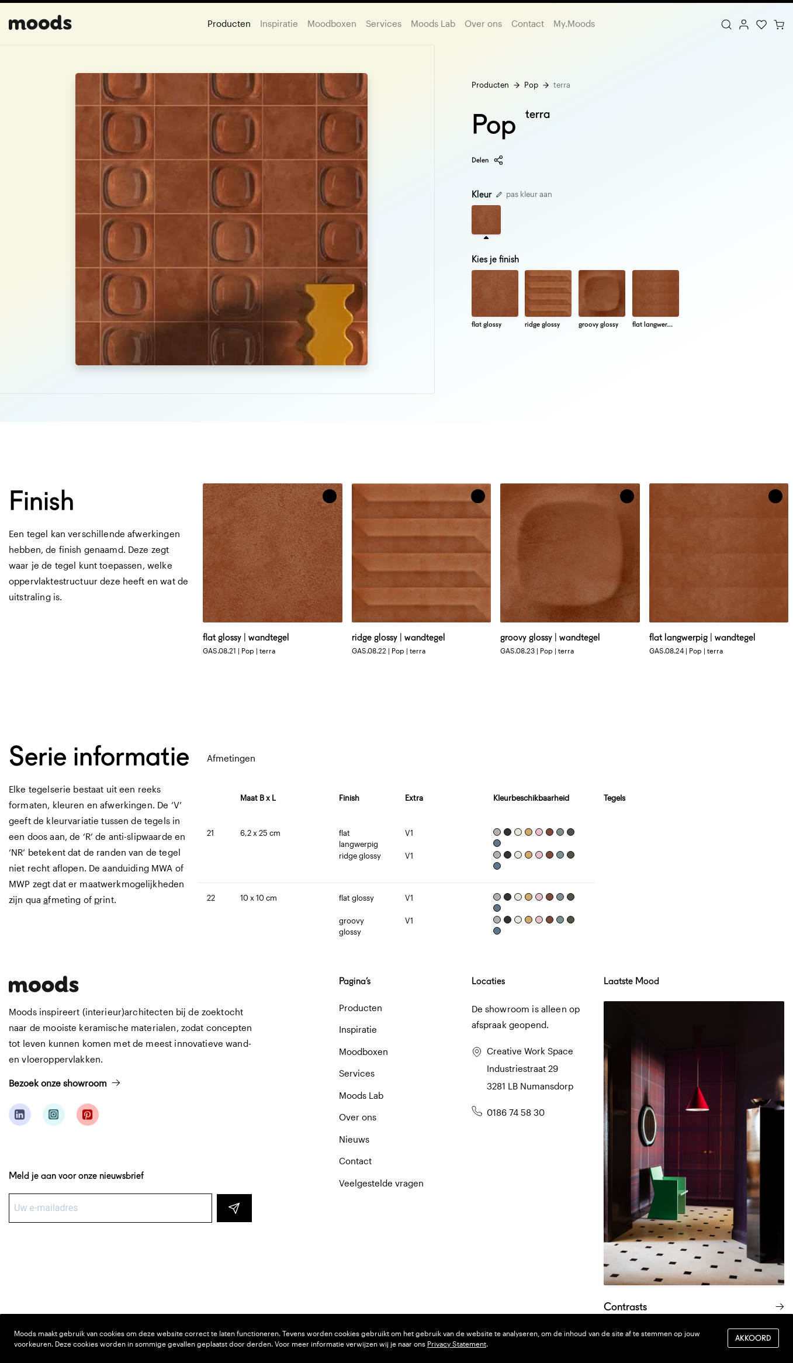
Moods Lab (433, 23)
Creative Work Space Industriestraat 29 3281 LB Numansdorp (530, 1068)
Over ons (483, 23)
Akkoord (753, 1338)
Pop (531, 84)
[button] (330, 496)
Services (383, 23)
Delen (488, 160)
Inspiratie (279, 23)
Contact (527, 23)
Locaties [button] (488, 981)
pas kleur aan (524, 194)
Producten (229, 23)
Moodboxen (331, 23)
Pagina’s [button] (354, 981)
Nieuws (354, 1139)
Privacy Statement (456, 1344)
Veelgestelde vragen (381, 1183)
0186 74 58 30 (516, 1112)
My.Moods (574, 23)
